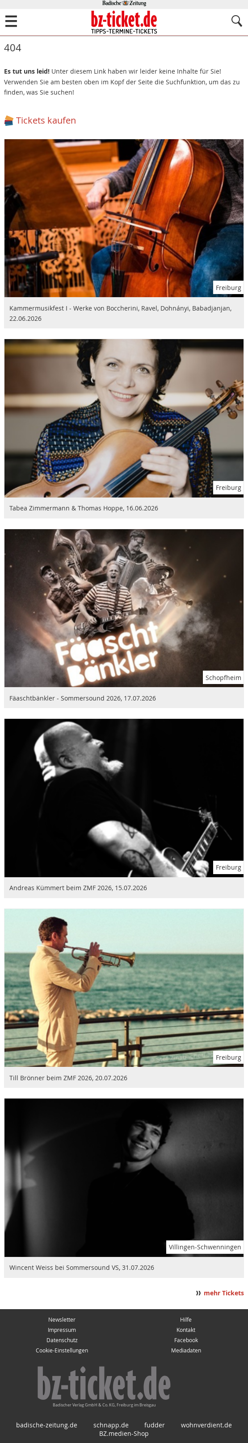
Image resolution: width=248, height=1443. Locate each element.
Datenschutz (62, 1340)
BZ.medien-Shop (124, 1433)
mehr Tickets (224, 1293)
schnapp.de (111, 1425)
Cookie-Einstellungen (62, 1350)
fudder (154, 1425)
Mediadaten (186, 1350)
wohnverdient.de (206, 1425)
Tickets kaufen (46, 120)
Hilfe (186, 1319)
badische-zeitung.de (46, 1425)
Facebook (186, 1340)
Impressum (62, 1330)
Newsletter (62, 1319)
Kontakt (186, 1330)
